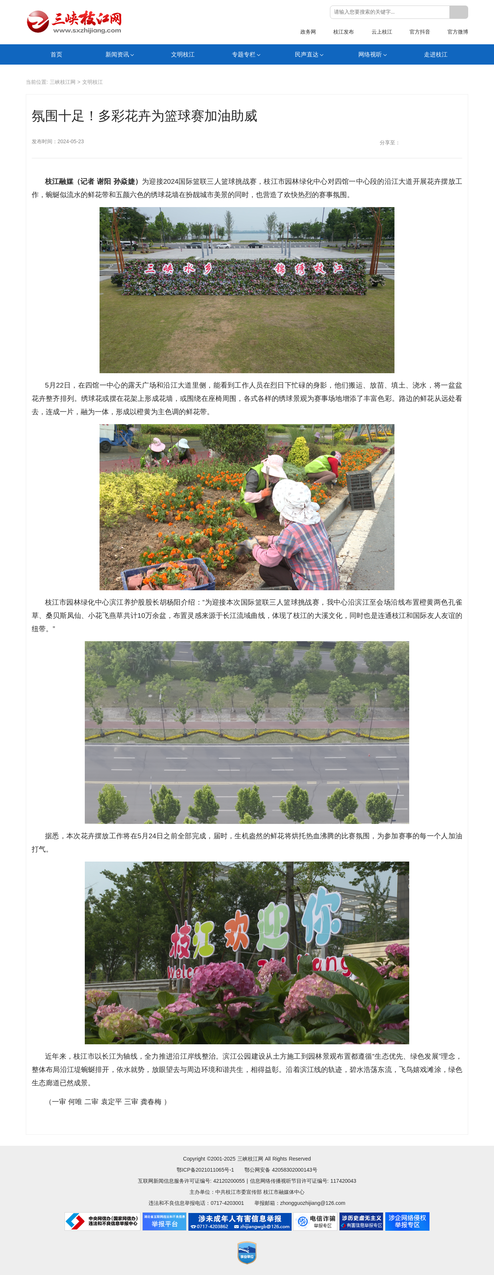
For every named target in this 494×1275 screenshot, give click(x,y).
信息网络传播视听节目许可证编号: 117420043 (303, 1181)
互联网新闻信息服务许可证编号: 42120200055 (191, 1181)
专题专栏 (243, 54)
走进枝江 (436, 54)
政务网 (308, 32)
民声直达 (307, 54)
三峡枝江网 (63, 82)
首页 (56, 54)
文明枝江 (183, 54)
